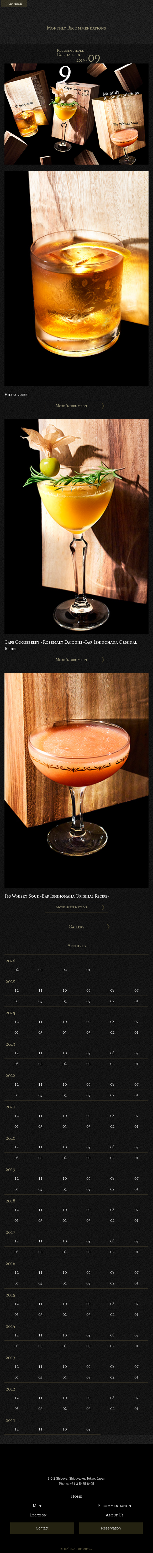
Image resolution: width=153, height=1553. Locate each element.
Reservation (111, 1528)
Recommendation (114, 1505)
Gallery (77, 927)
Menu (146, 6)
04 (16, 969)
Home (76, 1496)
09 (88, 990)
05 (40, 1000)
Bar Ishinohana (76, 1460)
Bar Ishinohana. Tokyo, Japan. (76, 10)
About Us (115, 1515)
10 (64, 990)
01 (88, 969)
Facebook (127, 6)
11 (40, 990)
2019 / (88, 60)
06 (16, 1000)
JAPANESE (14, 3)
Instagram (136, 6)
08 (112, 990)
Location (38, 1515)
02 (64, 969)
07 (136, 990)
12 (16, 990)
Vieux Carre (16, 394)
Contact (42, 1528)
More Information (71, 406)
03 (40, 969)
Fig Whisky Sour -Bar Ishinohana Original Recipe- (56, 896)
